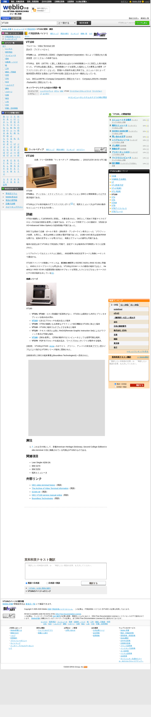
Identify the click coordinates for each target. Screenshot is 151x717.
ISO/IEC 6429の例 (120, 131)
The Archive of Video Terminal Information (50, 488)
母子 (115, 347)
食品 (7, 98)
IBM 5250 (36, 469)
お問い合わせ (70, 630)
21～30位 (135, 305)
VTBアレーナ (117, 211)
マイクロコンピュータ (121, 157)
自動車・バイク (11, 62)
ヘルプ (147, 1)
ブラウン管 (97, 346)
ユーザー (46, 94)
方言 (7, 105)
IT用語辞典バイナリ (38, 33)
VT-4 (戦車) (116, 188)
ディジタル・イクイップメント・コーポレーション (58, 194)
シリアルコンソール (120, 140)
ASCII (77, 253)
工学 (7, 69)
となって (88, 73)
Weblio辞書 (35, 618)
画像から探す (43, 633)
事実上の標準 (96, 67)
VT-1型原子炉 (117, 185)
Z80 (41, 337)
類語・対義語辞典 (17, 1)
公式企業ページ (99, 630)
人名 (7, 102)
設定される (70, 73)
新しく (55, 63)
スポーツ (8, 92)
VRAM (101, 222)
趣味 (7, 88)
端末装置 (30, 73)
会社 (115, 322)
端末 (105, 63)
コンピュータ (18, 29)
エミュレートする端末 (121, 120)
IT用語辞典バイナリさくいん (62, 609)
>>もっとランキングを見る (137, 351)
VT (113, 182)
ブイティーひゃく (41, 49)
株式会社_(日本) (120, 330)
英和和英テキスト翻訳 (39, 559)
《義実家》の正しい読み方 (124, 318)
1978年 (41, 55)
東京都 (116, 343)
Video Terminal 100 (46, 46)
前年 (38, 63)
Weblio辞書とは (16, 630)
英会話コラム (11, 193)
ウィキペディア (36, 149)
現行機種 (116, 163)
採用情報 (96, 635)
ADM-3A (46, 462)
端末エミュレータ (84, 204)
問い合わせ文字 (118, 136)
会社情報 (96, 633)
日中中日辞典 (47, 1)
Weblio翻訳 (124, 638)
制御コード (84, 63)
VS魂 (114, 176)
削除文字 (116, 149)
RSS (85, 667)
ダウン (56, 91)
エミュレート (34, 208)
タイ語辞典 (124, 651)
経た (75, 70)
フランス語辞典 (126, 646)
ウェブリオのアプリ (45, 630)
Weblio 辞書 (136, 1)
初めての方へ (134, 18)
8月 (45, 55)
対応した (95, 63)
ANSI (77, 63)
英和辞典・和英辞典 (127, 635)
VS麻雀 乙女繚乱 (119, 179)
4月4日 (116, 313)
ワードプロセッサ (74, 341)
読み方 (29, 49)
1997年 (41, 79)
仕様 (61, 73)
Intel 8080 (40, 222)
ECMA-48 (36, 492)
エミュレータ (92, 70)
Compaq (50, 79)
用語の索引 (65, 34)
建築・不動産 (10, 72)
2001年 (95, 79)
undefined (118, 309)
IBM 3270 (36, 466)
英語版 (52, 346)
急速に (45, 67)
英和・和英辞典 (33, 1)
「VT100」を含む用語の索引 (39, 588)
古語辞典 (70, 1)
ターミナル (39, 58)
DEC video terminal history (43, 485)
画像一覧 (84, 34)
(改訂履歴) (56, 616)
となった (51, 70)
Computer (58, 79)
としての (87, 67)
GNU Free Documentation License (68, 614)
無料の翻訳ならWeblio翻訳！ (42, 9)
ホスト (44, 253)
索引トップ (54, 34)
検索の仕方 (14, 633)
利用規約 (13, 638)
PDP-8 (42, 341)
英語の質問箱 (11, 200)
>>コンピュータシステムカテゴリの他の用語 (87, 97)
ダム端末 (116, 145)
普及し (50, 67)
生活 (7, 82)
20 (66, 70)
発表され (99, 55)
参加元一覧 (145, 18)
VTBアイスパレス (119, 208)
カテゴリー (80, 150)
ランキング (75, 34)
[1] (72, 203)
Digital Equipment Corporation (70, 55)
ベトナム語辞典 (126, 653)
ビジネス (8, 49)
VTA (113, 200)
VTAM (114, 203)
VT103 (35, 320)
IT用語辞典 (30, 29)
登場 (59, 70)
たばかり (69, 63)
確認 (115, 339)
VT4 (113, 197)
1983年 (29, 346)
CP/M (54, 337)
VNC (61, 91)
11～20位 (124, 305)
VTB (113, 205)
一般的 (81, 73)
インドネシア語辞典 (127, 648)
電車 (7, 59)
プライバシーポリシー (18, 640)
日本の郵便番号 (120, 326)
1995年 (29, 355)
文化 (7, 78)
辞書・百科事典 (11, 108)
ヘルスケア (9, 85)
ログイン (124, 1)
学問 (7, 75)
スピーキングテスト (14, 207)
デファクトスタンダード (60, 204)
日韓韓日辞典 (59, 1)
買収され (71, 79)
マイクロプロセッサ (89, 269)
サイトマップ (15, 643)
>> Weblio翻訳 (143, 357)
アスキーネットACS (121, 152)
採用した (75, 67)
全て (4, 46)
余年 (69, 70)
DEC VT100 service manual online (47, 495)
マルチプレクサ (57, 327)
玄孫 (115, 335)
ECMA (64, 263)
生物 (7, 95)
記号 (5, 184)
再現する (40, 73)
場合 (45, 73)
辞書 (5, 1)
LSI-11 (42, 320)
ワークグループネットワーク (80, 91)
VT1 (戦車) (116, 191)
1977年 (45, 63)
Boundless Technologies (42, 498)
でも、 (83, 70)
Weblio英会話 (11, 197)
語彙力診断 (10, 204)
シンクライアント (46, 91)
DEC (53, 55)
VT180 (35, 337)
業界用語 (8, 52)
